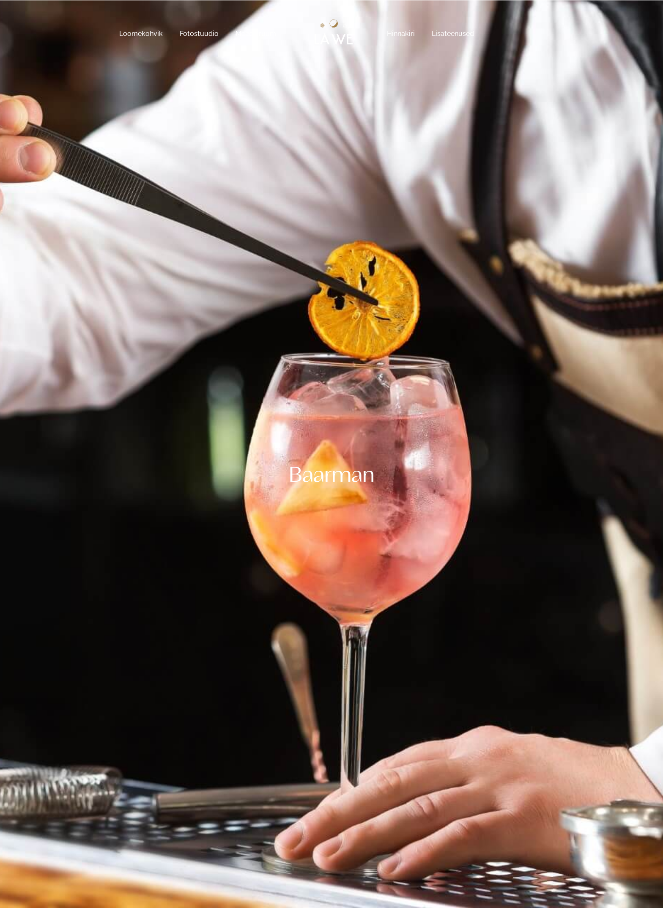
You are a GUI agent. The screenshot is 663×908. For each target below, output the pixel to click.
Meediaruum (256, 34)
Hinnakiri (401, 34)
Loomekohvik (141, 34)
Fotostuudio (199, 34)
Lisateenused (453, 34)
